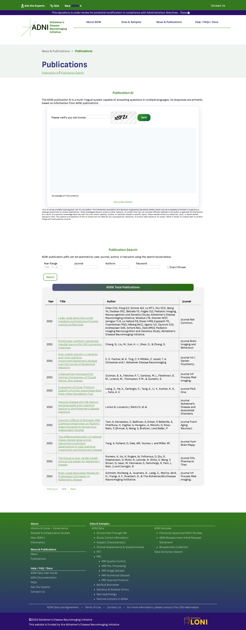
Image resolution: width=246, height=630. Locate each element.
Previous (52, 489)
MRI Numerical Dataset (116, 575)
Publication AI (50, 72)
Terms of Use (93, 607)
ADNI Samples (162, 528)
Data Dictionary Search (168, 552)
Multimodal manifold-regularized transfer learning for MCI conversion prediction (80, 344)
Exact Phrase (176, 267)
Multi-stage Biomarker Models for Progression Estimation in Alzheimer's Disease (78, 476)
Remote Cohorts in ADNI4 (112, 599)
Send (144, 117)
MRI (99, 556)
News (34, 554)
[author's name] (117, 267)
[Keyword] (148, 267)
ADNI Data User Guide (44, 573)
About (34, 523)
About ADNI (93, 22)
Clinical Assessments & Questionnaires (120, 547)
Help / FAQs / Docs (206, 22)
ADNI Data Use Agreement (63, 607)
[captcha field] (99, 117)
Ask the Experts (40, 587)
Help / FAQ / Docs (42, 568)
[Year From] (47, 267)
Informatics (38, 542)
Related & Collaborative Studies (50, 533)
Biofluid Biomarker (108, 584)
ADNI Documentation (44, 577)
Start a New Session (123, 201)
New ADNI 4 (38, 537)
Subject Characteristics (111, 542)
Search (50, 277)
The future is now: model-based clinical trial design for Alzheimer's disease (78, 461)
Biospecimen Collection (173, 547)
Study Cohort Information (112, 537)
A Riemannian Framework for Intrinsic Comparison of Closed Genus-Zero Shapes (77, 377)
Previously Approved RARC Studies (180, 533)
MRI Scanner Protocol (115, 580)
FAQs (34, 582)
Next (73, 489)
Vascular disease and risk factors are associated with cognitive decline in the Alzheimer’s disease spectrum (78, 407)
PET (99, 552)
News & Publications (169, 22)
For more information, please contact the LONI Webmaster (163, 607)
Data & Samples (131, 22)
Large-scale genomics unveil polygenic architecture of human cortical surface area (78, 321)
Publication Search (72, 72)
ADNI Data (98, 528)
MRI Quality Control (114, 561)
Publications (38, 558)
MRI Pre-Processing (114, 566)
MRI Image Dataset (113, 570)
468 (64, 489)
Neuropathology (107, 594)
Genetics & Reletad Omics (113, 589)
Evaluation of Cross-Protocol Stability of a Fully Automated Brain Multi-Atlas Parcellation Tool (80, 390)
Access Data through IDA (112, 533)
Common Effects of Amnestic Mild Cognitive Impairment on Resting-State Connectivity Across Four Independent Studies (79, 425)
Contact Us (38, 591)
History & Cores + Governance (49, 528)
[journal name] (86, 267)
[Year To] (58, 267)
